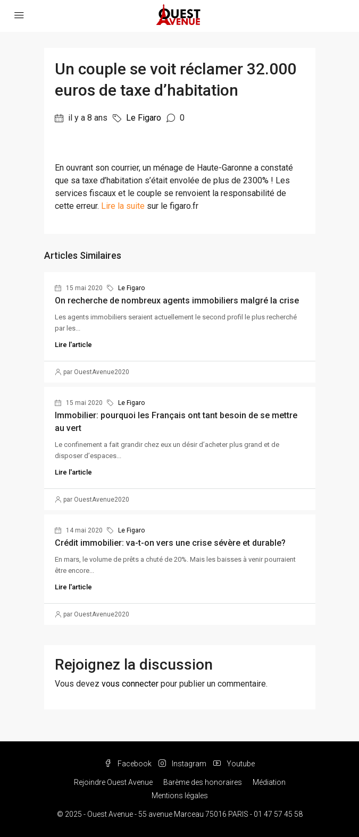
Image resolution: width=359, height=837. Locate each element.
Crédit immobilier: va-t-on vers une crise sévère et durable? (170, 543)
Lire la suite (123, 206)
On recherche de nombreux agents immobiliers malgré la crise (177, 300)
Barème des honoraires (202, 782)
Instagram (182, 763)
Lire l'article (73, 345)
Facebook (128, 763)
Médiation (269, 782)
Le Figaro (143, 118)
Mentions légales (180, 795)
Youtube (234, 763)
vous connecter (130, 684)
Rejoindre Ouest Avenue (113, 782)
